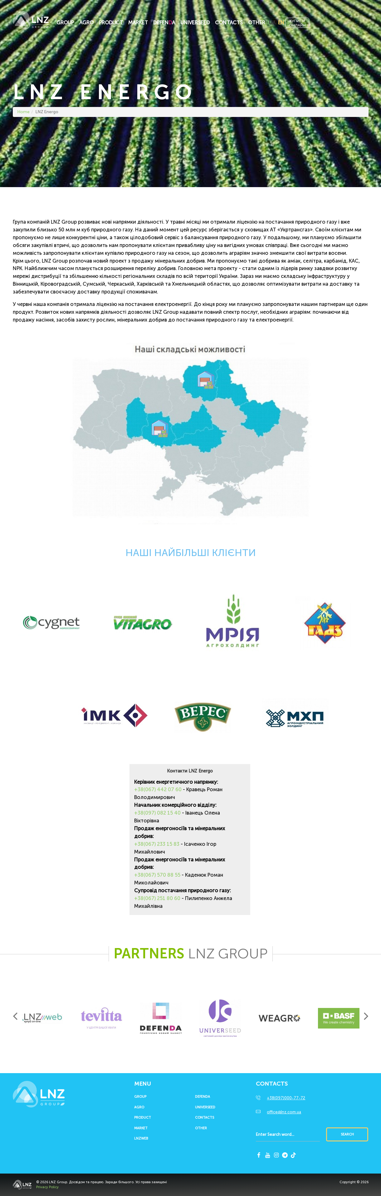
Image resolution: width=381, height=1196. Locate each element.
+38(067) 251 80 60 (157, 898)
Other (256, 23)
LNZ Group (31, 23)
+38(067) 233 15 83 (156, 844)
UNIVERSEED (195, 23)
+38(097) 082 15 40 (157, 813)
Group (65, 23)
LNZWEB (141, 1138)
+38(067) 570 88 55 (157, 875)
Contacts (229, 23)
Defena (164, 23)
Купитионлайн (297, 23)
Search (347, 1134)
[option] (42, 1018)
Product (111, 23)
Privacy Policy (47, 1187)
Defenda (202, 1097)
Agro (86, 23)
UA (272, 23)
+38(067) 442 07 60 (158, 789)
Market (138, 23)
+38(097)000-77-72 (286, 1098)
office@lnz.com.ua (284, 1112)
